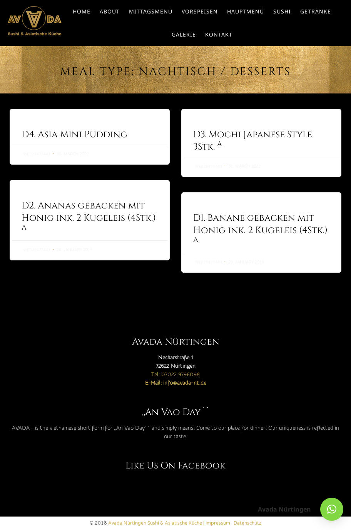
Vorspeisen (200, 11)
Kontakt (218, 34)
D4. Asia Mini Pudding (74, 134)
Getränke (315, 11)
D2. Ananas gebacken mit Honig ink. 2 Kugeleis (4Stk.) (89, 216)
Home (81, 11)
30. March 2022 (73, 154)
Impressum (218, 523)
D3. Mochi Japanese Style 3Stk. (252, 140)
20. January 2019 (74, 250)
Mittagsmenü (150, 11)
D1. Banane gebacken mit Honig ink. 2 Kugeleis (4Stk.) (260, 228)
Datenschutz (247, 523)
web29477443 (36, 154)
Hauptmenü (245, 11)
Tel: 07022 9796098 (175, 375)
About (110, 11)
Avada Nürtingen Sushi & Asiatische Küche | (157, 523)
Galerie (184, 34)
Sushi (282, 11)
